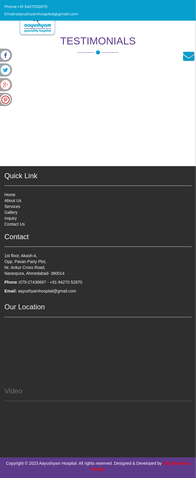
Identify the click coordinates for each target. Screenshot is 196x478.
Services (12, 206)
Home (9, 194)
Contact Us (14, 224)
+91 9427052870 (32, 6)
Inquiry (10, 218)
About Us (12, 200)
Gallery (10, 212)
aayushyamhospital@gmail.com (47, 14)
